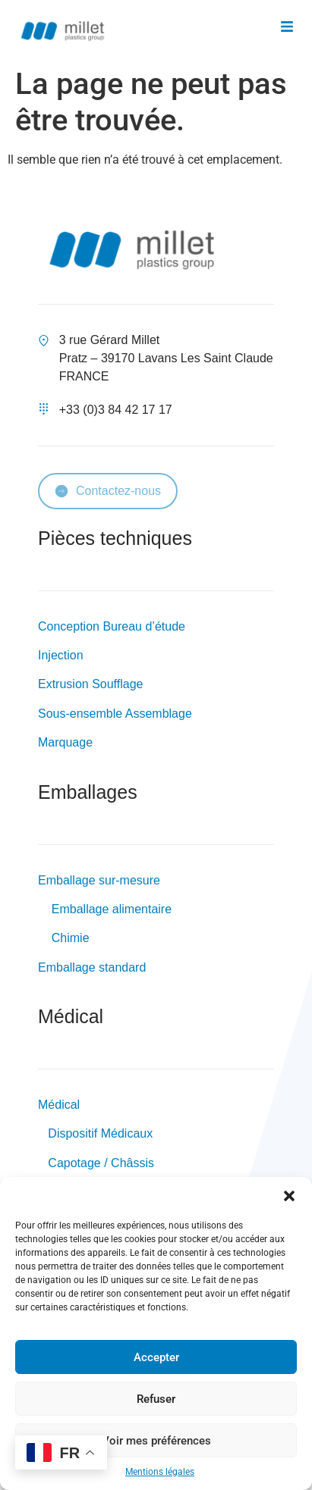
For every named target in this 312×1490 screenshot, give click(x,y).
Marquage (65, 742)
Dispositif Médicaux (100, 1133)
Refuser (156, 1399)
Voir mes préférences (156, 1441)
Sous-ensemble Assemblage (115, 713)
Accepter (156, 1357)
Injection (61, 655)
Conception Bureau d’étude (111, 626)
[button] (289, 1196)
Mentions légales (159, 1472)
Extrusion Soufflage (90, 684)
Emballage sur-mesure (99, 880)
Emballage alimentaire (110, 909)
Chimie (71, 937)
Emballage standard (92, 967)
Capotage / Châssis (101, 1163)
